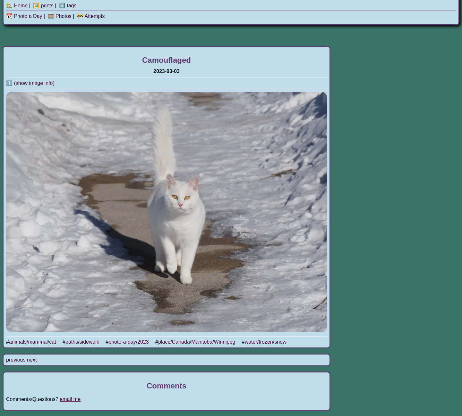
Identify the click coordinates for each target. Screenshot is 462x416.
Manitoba (201, 342)
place (164, 342)
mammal (38, 342)
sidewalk (89, 342)
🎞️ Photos (60, 16)
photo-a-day (122, 342)
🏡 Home (17, 5)
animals (18, 342)
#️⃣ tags (68, 5)
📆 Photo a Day (24, 16)
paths (71, 342)
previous (15, 360)
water (251, 342)
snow (280, 342)
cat (52, 342)
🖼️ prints (43, 5)
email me (70, 399)
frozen (266, 342)
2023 (143, 342)
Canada (181, 342)
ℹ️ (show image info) (30, 83)
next (32, 360)
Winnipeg (224, 342)
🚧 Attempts (91, 16)
